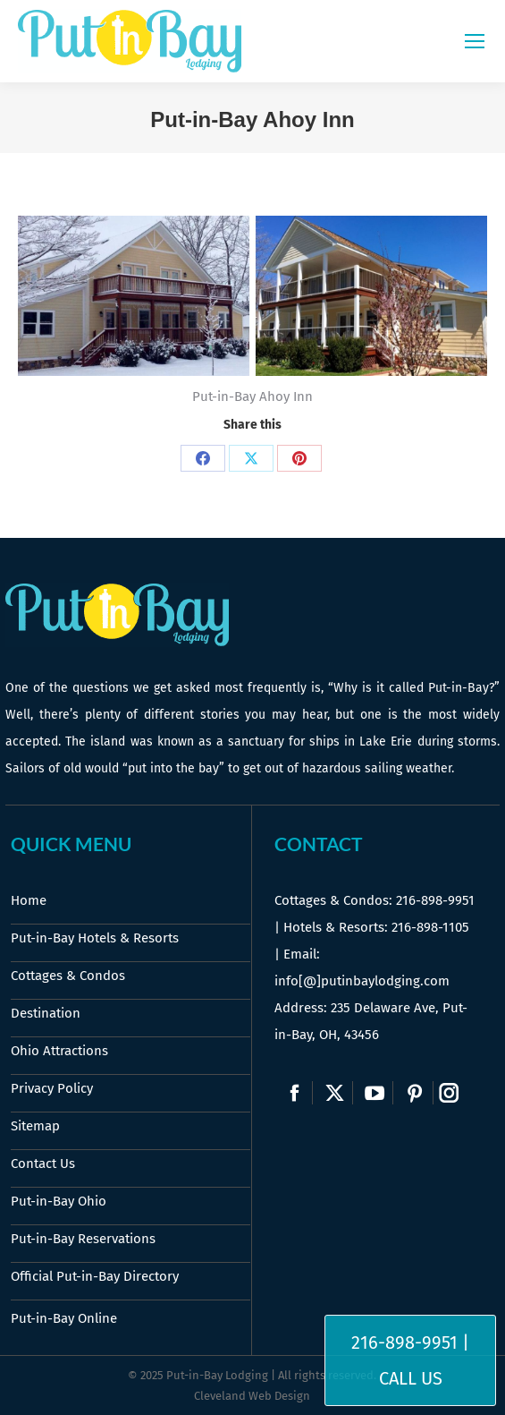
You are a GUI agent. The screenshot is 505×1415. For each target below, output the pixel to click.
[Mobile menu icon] (474, 41)
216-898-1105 (430, 927)
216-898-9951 (435, 900)
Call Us (410, 1378)
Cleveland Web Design (252, 1395)
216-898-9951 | (410, 1342)
